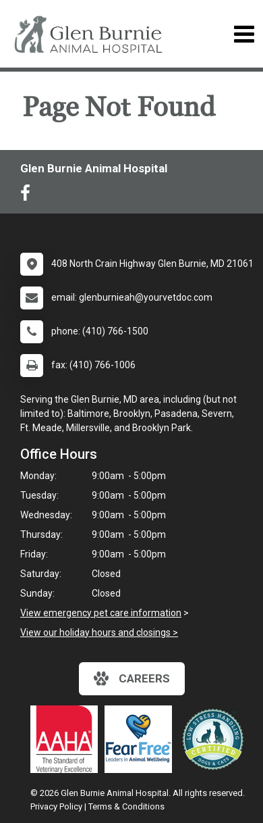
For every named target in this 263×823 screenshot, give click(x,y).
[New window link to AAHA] (67, 739)
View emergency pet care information (100, 612)
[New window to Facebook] (28, 196)
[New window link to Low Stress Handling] (216, 739)
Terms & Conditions (126, 806)
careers (132, 678)
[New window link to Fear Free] (142, 739)
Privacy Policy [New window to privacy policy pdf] (56, 806)
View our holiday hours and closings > (99, 632)
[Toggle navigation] (244, 34)
